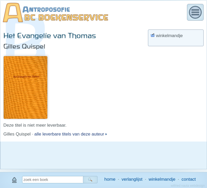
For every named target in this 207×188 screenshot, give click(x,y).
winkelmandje (161, 179)
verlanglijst (131, 179)
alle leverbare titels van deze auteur (69, 134)
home (109, 179)
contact (189, 179)
